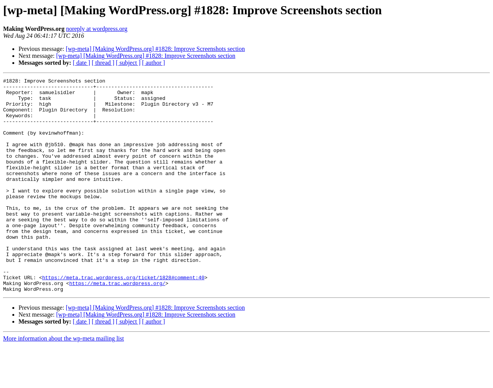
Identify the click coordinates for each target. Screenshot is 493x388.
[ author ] (153, 62)
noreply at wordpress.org (96, 28)
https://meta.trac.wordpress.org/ (117, 324)
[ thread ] (103, 62)
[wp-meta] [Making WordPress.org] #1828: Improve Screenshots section (155, 49)
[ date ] (81, 62)
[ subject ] (128, 62)
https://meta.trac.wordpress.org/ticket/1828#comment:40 (123, 317)
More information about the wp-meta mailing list (63, 381)
